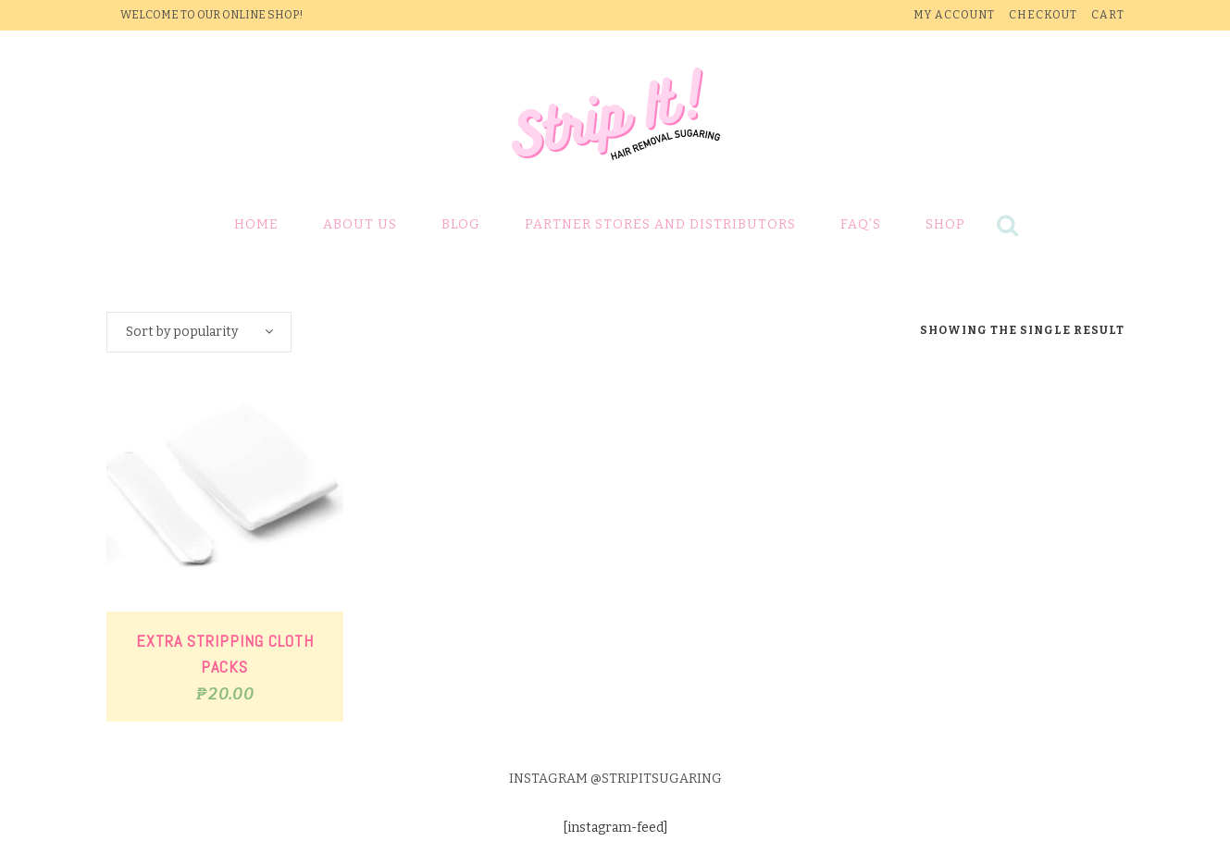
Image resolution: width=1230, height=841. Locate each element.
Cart (1107, 14)
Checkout (1043, 14)
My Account (954, 14)
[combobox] (199, 332)
